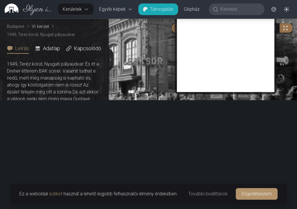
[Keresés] (240, 9)
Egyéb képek (116, 9)
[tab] (19, 48)
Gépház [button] (192, 9)
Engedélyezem (257, 194)
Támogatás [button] (158, 9)
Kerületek (76, 9)
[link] (26, 9)
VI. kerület (40, 26)
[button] (274, 9)
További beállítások (208, 194)
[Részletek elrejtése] (109, 114)
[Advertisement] (225, 160)
